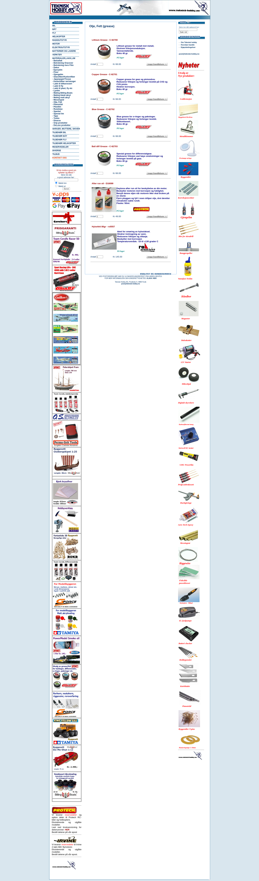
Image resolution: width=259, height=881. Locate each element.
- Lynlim (56, 90)
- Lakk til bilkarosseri (62, 84)
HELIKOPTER (58, 36)
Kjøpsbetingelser (188, 47)
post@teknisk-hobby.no (189, 54)
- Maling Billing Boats (62, 93)
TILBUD (56, 154)
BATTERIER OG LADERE (64, 51)
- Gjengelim (57, 74)
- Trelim (55, 118)
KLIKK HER (152, 278)
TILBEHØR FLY (59, 140)
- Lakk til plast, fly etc (62, 88)
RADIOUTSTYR (59, 40)
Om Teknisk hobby (189, 42)
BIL (54, 26)
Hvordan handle (187, 45)
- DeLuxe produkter (61, 125)
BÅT (54, 29)
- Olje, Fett (57, 102)
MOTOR (56, 44)
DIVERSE (56, 150)
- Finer (55, 72)
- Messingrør (58, 100)
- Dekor (55, 67)
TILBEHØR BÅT (59, 136)
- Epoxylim (57, 70)
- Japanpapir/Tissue (61, 79)
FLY (54, 33)
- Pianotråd (57, 104)
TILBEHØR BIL (59, 132)
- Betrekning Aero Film (63, 65)
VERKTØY (57, 55)
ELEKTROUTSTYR (61, 47)
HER (67, 829)
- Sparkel (56, 111)
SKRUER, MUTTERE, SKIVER (66, 129)
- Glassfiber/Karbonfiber (63, 77)
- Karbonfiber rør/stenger (64, 81)
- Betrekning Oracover (62, 63)
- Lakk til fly (57, 86)
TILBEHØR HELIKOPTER (64, 143)
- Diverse (56, 120)
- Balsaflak (57, 60)
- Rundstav (57, 109)
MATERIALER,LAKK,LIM (63, 58)
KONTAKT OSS (59, 158)
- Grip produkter (59, 123)
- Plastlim (56, 107)
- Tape (55, 116)
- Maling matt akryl (61, 97)
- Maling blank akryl (61, 95)
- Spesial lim (58, 114)
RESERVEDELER (60, 147)
